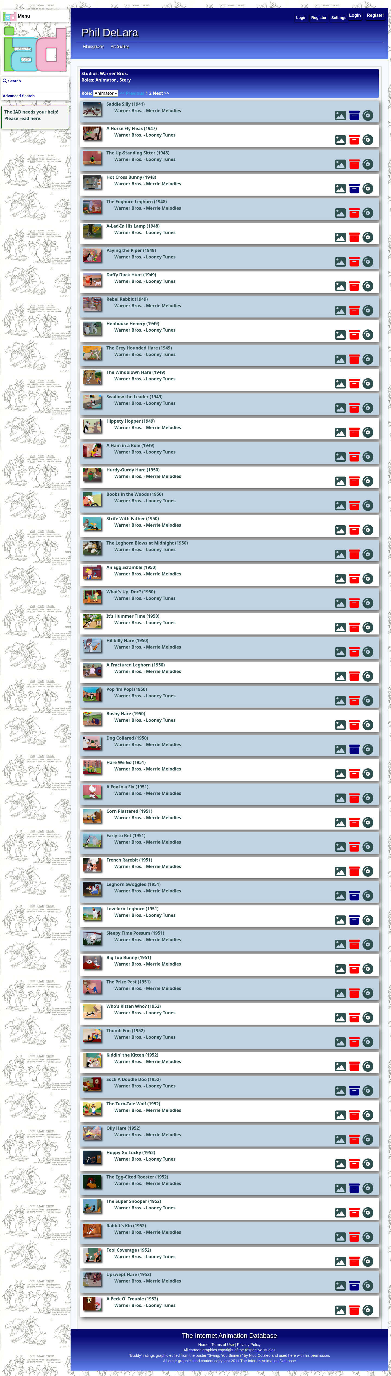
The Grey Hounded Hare (132, 348)
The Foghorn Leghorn (129, 202)
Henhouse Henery (125, 323)
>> (166, 93)
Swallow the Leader (127, 397)
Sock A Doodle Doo (126, 1079)
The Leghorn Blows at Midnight (140, 543)
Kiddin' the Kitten (125, 1055)
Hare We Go (119, 762)
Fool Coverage (121, 1250)
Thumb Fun (118, 1031)
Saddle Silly (118, 104)
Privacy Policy (249, 1344)
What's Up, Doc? (123, 592)
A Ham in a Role (123, 445)
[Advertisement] (34, 164)
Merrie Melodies (163, 111)
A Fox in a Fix (120, 787)
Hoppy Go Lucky (123, 1152)
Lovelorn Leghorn (125, 909)
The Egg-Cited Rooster (130, 1177)
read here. (31, 118)
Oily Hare (116, 1128)
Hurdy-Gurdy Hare (126, 470)
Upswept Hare (121, 1274)
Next (158, 93)
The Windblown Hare (128, 372)
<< (122, 93)
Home (203, 1344)
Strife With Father (125, 519)
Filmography (93, 46)
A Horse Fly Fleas (124, 128)
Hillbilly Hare (120, 640)
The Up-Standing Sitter (130, 153)
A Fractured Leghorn (128, 665)
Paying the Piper (124, 250)
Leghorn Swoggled (126, 884)
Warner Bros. (128, 111)
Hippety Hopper (123, 421)
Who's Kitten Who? (126, 1006)
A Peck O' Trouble (125, 1299)
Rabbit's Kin (119, 1226)
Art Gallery (120, 46)
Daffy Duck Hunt (124, 275)
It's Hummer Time (125, 616)
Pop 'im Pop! (119, 689)
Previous (135, 93)
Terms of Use (223, 1344)
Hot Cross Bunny (124, 177)
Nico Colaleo (259, 1355)
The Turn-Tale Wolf (126, 1104)
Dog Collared (120, 738)
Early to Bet (118, 835)
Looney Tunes (161, 135)
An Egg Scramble (124, 567)
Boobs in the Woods (127, 494)
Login (355, 15)
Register (375, 15)
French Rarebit (122, 860)
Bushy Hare (118, 714)
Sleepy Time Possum (128, 933)
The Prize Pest (121, 982)
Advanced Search (19, 96)
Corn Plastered (122, 811)
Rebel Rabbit (120, 299)
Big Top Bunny (121, 957)
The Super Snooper (126, 1201)
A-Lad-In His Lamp (126, 226)
